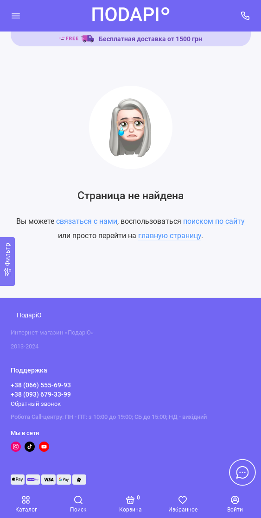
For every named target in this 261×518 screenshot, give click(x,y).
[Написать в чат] (242, 472)
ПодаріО (29, 315)
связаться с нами (86, 221)
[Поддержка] (245, 16)
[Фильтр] (7, 261)
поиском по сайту (214, 221)
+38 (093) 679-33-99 (41, 394)
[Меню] (16, 16)
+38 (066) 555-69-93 (41, 385)
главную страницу (169, 235)
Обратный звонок (36, 403)
